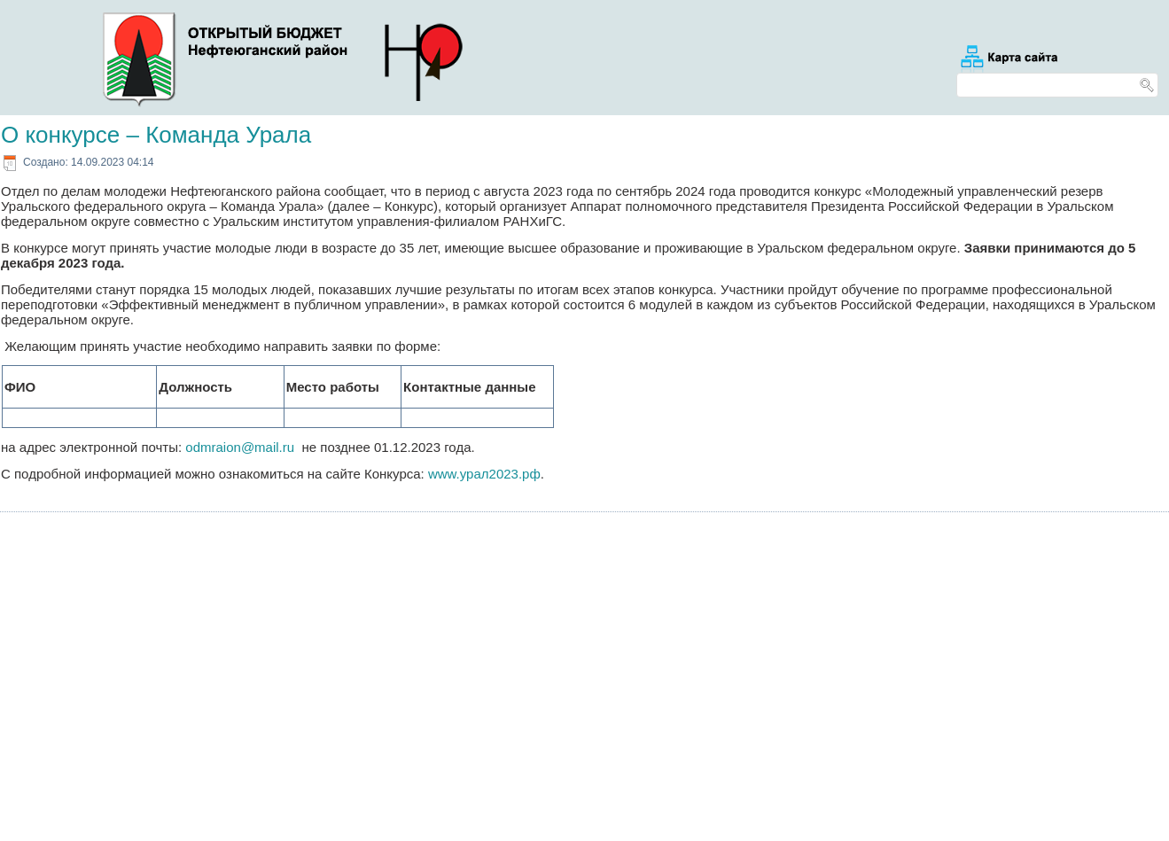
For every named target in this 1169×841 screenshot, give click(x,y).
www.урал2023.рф (484, 473)
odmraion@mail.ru (239, 447)
